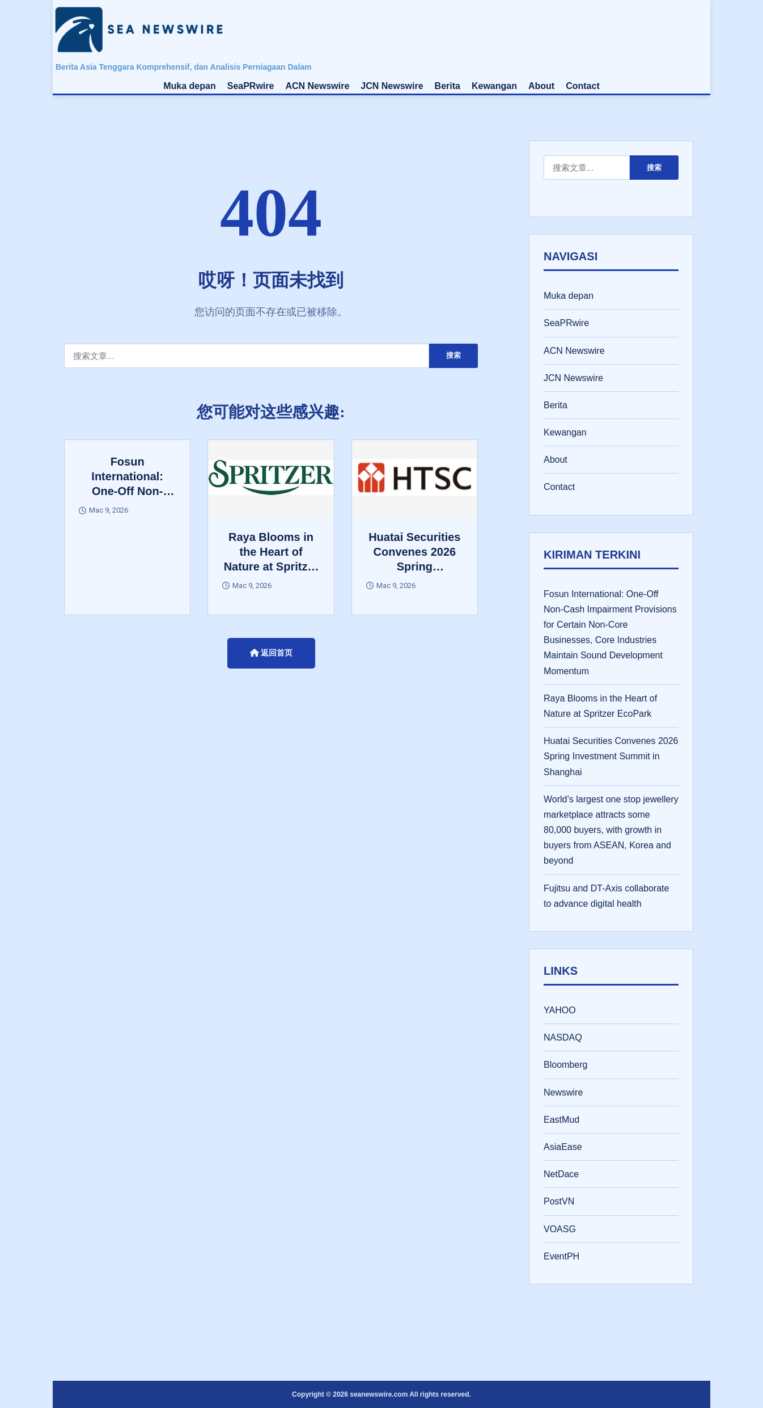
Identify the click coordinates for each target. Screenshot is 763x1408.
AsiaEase (563, 1147)
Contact (583, 86)
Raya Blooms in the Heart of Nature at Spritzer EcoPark (600, 706)
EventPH (561, 1256)
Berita (447, 86)
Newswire (563, 1092)
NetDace (561, 1174)
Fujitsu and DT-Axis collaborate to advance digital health (606, 895)
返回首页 (271, 652)
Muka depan (189, 86)
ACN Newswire (317, 86)
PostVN (559, 1201)
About (541, 86)
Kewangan (494, 86)
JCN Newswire (392, 86)
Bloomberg (565, 1064)
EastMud (561, 1119)
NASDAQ (563, 1037)
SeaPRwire (250, 86)
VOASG (560, 1229)
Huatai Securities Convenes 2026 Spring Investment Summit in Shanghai (611, 756)
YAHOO (560, 1010)
